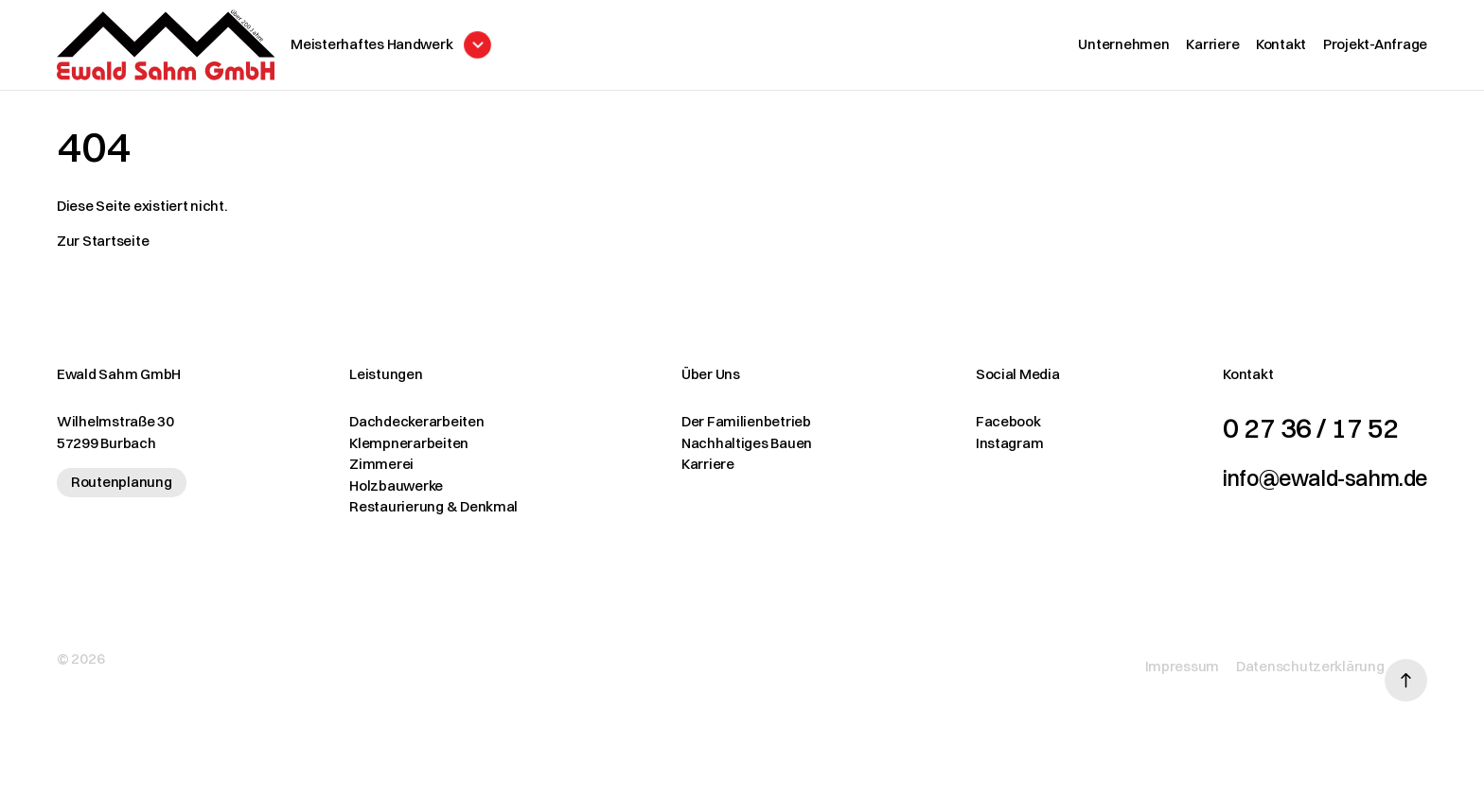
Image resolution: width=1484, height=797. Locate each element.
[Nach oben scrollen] (1406, 662)
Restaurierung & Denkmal (419, 516)
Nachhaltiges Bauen (718, 452)
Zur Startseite (103, 250)
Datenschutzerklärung (1282, 661)
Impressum (1154, 661)
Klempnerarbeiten (394, 452)
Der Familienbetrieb (718, 431)
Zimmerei (367, 473)
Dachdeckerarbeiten (402, 431)
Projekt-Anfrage (1375, 49)
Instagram (967, 452)
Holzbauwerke (382, 495)
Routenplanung (121, 491)
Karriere (1212, 49)
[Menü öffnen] (456, 50)
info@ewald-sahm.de (1297, 485)
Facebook (965, 431)
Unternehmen (1123, 49)
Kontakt (1281, 49)
